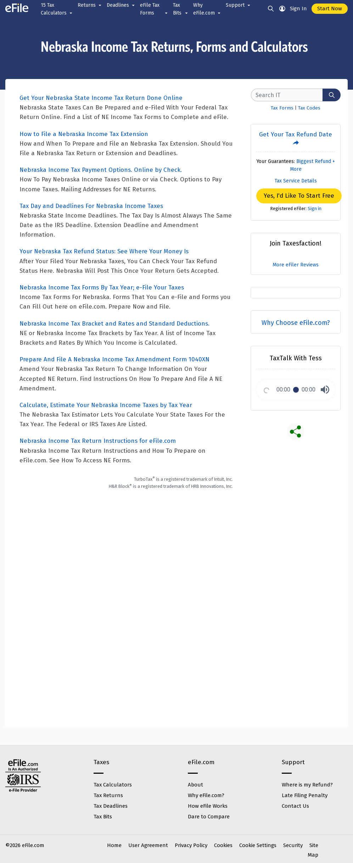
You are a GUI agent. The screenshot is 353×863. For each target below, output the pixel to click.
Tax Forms (282, 108)
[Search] (332, 95)
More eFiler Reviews (296, 265)
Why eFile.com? (206, 795)
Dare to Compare (209, 816)
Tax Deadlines (111, 806)
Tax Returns (108, 795)
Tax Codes (309, 108)
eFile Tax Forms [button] (154, 9)
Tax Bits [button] (181, 9)
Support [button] (238, 5)
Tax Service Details (296, 181)
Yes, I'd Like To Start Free (299, 195)
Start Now (329, 8)
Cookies (223, 845)
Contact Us (295, 806)
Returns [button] (90, 5)
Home (114, 845)
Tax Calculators (113, 785)
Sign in (314, 208)
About (195, 785)
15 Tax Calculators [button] (57, 9)
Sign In (298, 8)
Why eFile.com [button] (207, 9)
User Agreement (148, 845)
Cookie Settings (257, 845)
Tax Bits (103, 816)
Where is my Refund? (307, 785)
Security (293, 845)
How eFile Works (208, 806)
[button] (325, 389)
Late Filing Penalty (304, 795)
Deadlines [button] (121, 5)
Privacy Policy (191, 845)
